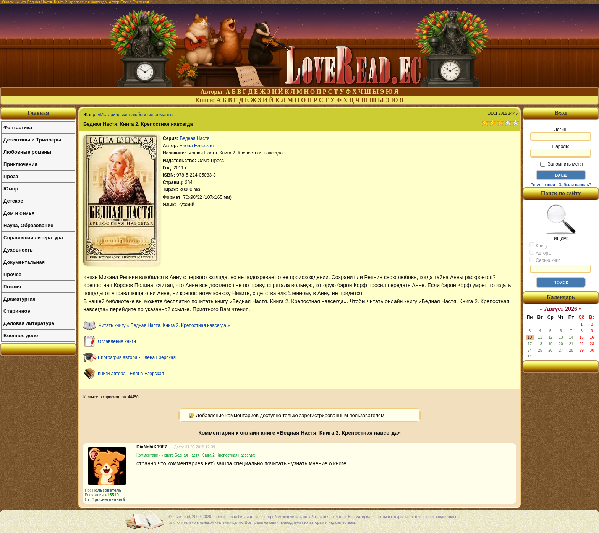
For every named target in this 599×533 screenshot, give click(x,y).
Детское (13, 201)
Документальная (24, 262)
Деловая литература (28, 323)
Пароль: (560, 151)
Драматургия (19, 299)
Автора (540, 253)
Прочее (12, 274)
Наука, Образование (28, 225)
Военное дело (20, 335)
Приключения (20, 164)
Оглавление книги (117, 341)
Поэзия (12, 286)
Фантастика (17, 127)
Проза (10, 176)
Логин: (560, 134)
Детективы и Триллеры (32, 140)
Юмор (10, 189)
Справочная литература (33, 237)
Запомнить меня (561, 164)
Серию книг (544, 260)
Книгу (538, 245)
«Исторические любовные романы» (136, 114)
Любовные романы (27, 152)
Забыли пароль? (575, 184)
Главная (38, 113)
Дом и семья (19, 213)
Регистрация (542, 184)
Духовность (18, 250)
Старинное (16, 311)
